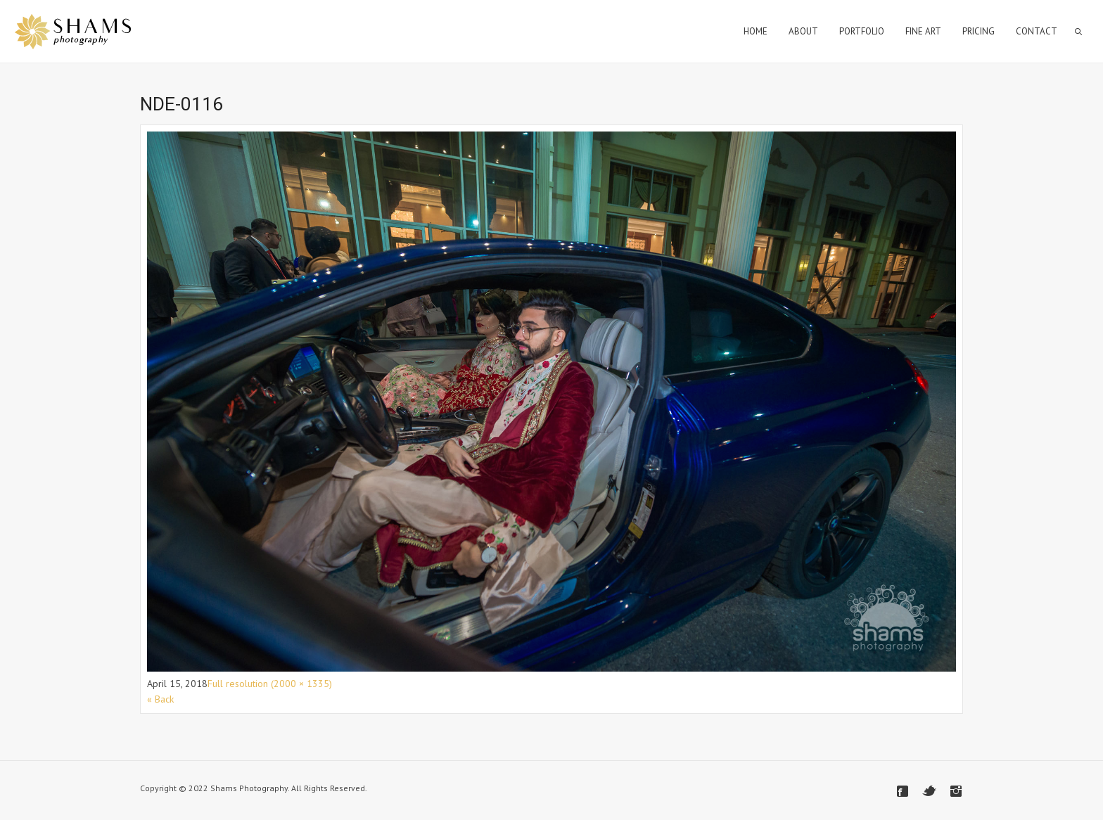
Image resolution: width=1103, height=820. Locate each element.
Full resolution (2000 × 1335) (270, 683)
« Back (160, 699)
